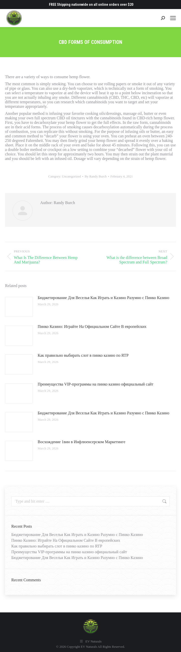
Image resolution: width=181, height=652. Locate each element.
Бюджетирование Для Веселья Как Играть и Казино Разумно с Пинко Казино (103, 298)
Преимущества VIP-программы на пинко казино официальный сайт (95, 384)
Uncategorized (71, 176)
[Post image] (19, 307)
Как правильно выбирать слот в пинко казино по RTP (83, 355)
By (95, 176)
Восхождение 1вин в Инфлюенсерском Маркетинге (81, 442)
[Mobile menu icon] (173, 18)
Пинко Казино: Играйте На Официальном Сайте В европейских (92, 326)
